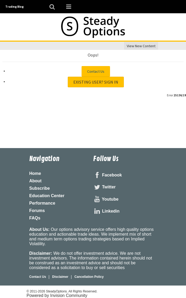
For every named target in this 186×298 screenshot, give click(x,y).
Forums (37, 210)
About (35, 181)
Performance (42, 203)
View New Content (141, 46)
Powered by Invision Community (57, 295)
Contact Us (95, 71)
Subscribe (39, 188)
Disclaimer (60, 277)
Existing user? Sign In (95, 82)
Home (35, 173)
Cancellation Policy (89, 277)
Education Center (46, 195)
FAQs (34, 218)
